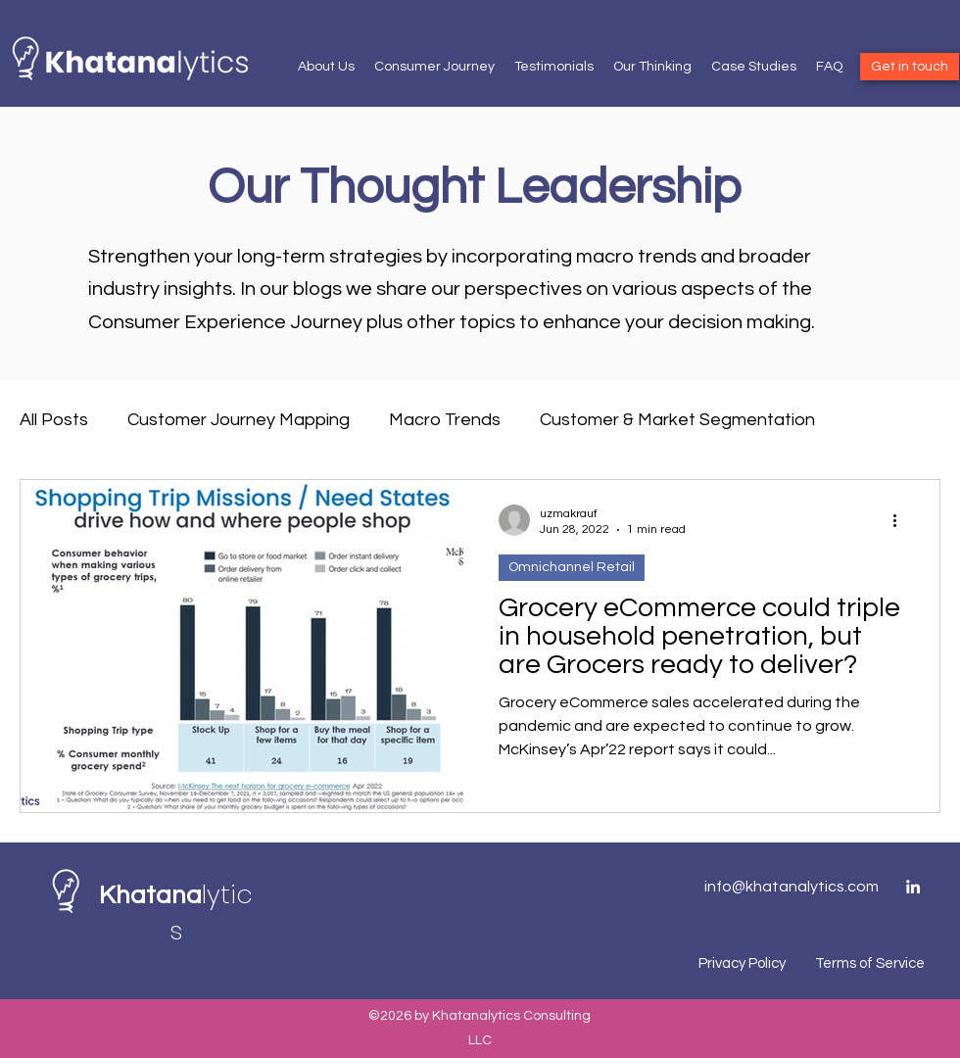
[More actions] (901, 520)
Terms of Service (870, 963)
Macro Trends (445, 419)
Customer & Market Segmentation (677, 419)
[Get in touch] (909, 66)
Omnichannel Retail (571, 567)
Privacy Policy (742, 963)
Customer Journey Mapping (238, 419)
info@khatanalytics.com (791, 886)
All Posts (54, 419)
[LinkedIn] (913, 886)
